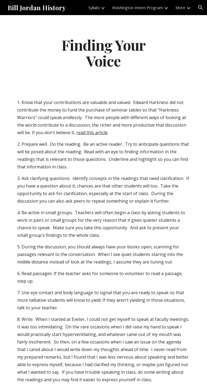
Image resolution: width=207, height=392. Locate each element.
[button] (200, 7)
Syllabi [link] (93, 7)
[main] (103, 52)
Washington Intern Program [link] (137, 7)
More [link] (180, 7)
